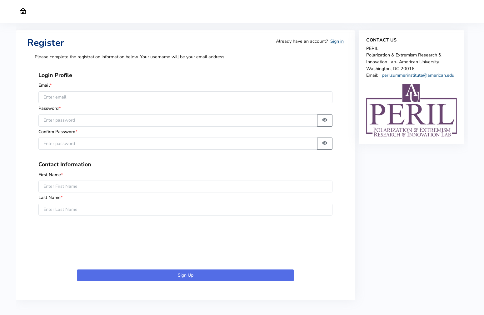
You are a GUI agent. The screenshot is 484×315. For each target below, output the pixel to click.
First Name (50, 175)
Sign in (337, 41)
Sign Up (185, 275)
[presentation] (185, 243)
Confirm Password (58, 131)
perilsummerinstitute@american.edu (418, 75)
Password (51, 108)
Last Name (50, 197)
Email (45, 85)
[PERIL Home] (23, 11)
